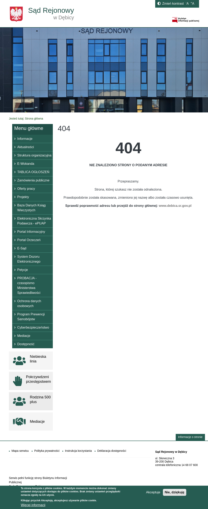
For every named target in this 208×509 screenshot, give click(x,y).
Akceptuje (153, 493)
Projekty (23, 197)
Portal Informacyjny (31, 231)
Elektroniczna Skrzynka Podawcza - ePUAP (34, 221)
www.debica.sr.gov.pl (175, 205)
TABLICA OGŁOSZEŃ (33, 172)
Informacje (24, 138)
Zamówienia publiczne (33, 180)
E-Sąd (21, 248)
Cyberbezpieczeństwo (33, 327)
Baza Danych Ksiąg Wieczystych (31, 208)
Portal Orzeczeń (29, 240)
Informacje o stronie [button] (190, 437)
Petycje (22, 270)
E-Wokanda (25, 163)
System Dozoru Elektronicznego (28, 259)
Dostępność (26, 344)
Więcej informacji (33, 506)
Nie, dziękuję (174, 493)
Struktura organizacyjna (34, 155)
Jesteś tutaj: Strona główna (26, 118)
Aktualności (25, 147)
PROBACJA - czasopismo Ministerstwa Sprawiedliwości (28, 285)
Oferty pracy (26, 188)
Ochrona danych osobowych (29, 303)
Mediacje (23, 336)
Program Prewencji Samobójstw (31, 317)
